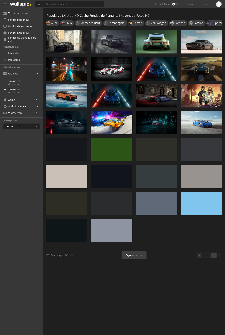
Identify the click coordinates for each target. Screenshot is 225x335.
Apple (9, 99)
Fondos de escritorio (17, 26)
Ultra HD (10, 73)
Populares (14, 59)
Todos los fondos (15, 13)
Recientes (13, 53)
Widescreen (12, 113)
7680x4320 (25, 89)
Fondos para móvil (16, 19)
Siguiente (134, 255)
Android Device (14, 106)
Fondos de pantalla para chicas (19, 39)
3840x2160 (14, 81)
